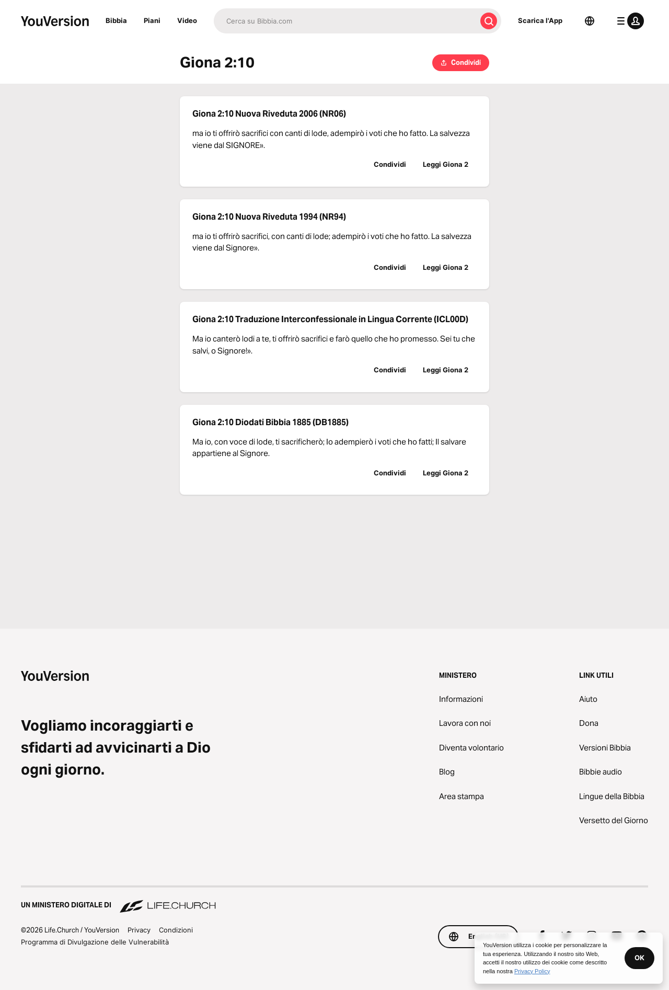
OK (639, 957)
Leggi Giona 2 (445, 164)
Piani (152, 20)
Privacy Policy (532, 971)
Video (187, 20)
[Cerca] (345, 21)
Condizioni (176, 930)
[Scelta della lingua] (589, 20)
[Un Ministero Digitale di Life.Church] (334, 900)
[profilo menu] (628, 20)
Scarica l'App (540, 20)
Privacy (139, 930)
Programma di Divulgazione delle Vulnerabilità (95, 942)
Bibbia (116, 20)
